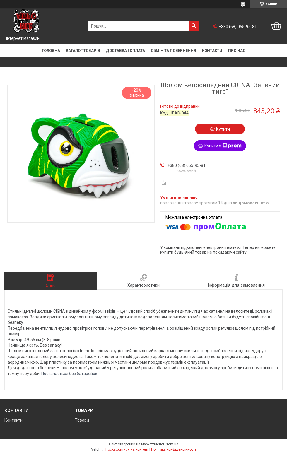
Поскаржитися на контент (126, 449)
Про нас (236, 50)
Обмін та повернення (173, 50)
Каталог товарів (83, 50)
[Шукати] (194, 26)
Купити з (223, 145)
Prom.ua (171, 444)
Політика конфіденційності (173, 449)
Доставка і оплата (125, 50)
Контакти (212, 50)
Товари (82, 420)
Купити (223, 129)
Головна (51, 50)
